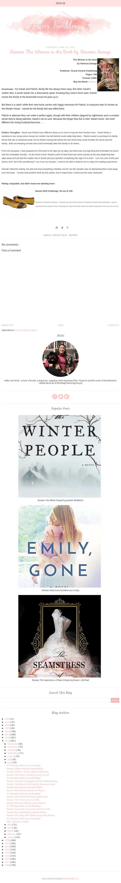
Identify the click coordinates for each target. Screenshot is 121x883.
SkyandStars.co (71, 879)
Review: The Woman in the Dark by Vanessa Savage (31, 784)
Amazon (92, 81)
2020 (7, 737)
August (11, 756)
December (13, 744)
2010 (7, 865)
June (9, 762)
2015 (7, 849)
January (11, 837)
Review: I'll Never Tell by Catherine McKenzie (28, 772)
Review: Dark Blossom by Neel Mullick (24, 787)
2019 (7, 740)
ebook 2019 (60, 235)
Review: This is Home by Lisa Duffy (23, 800)
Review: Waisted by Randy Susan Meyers (26, 790)
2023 (7, 728)
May (10, 824)
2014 (7, 852)
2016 (7, 846)
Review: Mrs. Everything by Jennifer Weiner (27, 812)
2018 (7, 840)
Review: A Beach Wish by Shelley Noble (25, 768)
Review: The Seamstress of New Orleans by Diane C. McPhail (60, 680)
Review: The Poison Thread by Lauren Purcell (28, 775)
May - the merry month (17, 821)
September (13, 753)
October (12, 750)
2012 (7, 859)
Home (60, 325)
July (9, 759)
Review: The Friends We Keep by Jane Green (27, 796)
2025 (7, 722)
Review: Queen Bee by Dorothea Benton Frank (28, 809)
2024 (7, 725)
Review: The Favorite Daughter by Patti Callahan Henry (32, 781)
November (13, 747)
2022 (7, 731)
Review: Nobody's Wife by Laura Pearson (26, 803)
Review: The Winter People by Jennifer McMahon (60, 500)
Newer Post (8, 325)
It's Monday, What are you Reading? (24, 765)
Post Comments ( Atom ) (26, 330)
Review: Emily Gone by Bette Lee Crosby (60, 590)
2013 (7, 856)
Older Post (113, 325)
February (12, 834)
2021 (7, 734)
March (11, 831)
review (73, 235)
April (10, 828)
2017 (7, 843)
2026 (7, 719)
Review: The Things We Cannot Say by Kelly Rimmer (31, 815)
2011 (7, 862)
